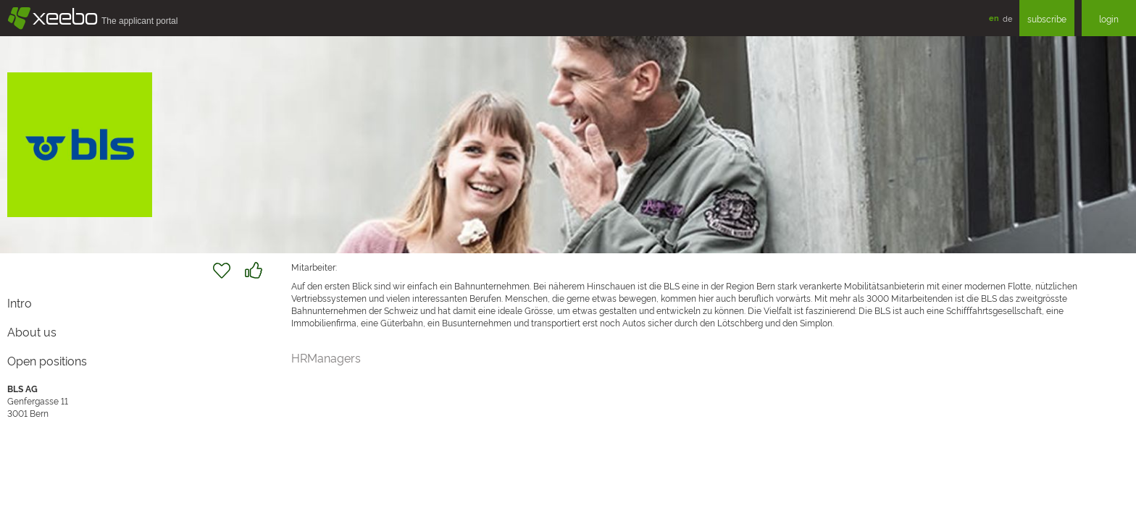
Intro (19, 302)
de (1007, 18)
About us (32, 331)
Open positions (47, 360)
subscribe (1046, 18)
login (1109, 18)
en (994, 17)
